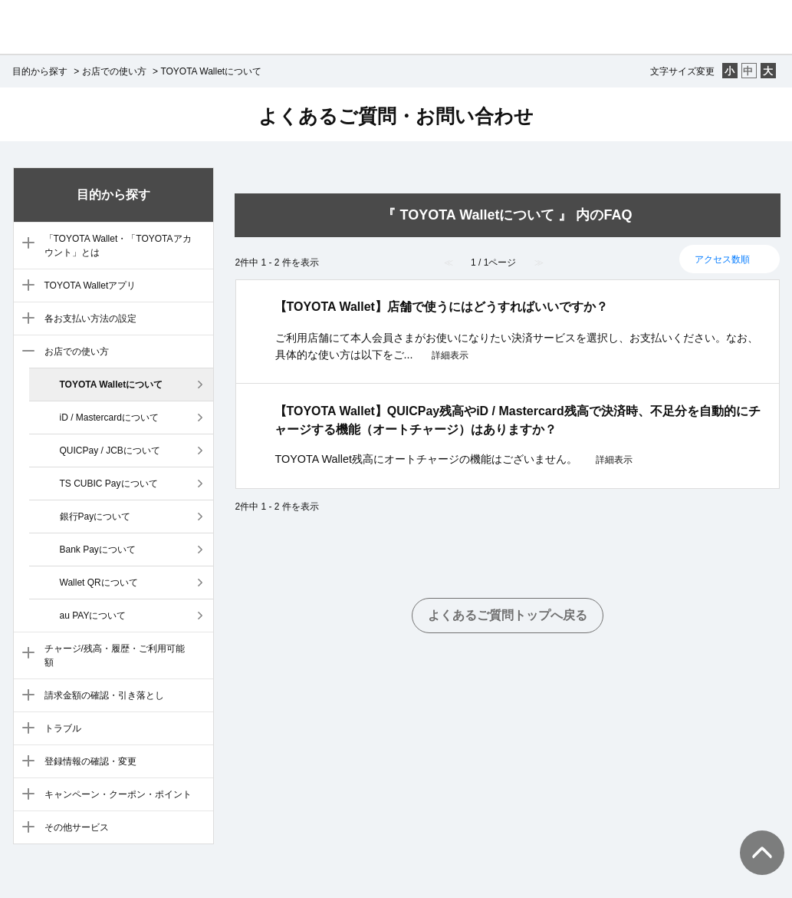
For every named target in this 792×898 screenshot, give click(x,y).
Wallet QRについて (99, 582)
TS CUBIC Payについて (109, 483)
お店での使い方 (114, 71)
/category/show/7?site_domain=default (25, 654)
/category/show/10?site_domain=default (25, 762)
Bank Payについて (98, 549)
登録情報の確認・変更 (90, 761)
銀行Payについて (95, 516)
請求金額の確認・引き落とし (104, 695)
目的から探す (39, 71)
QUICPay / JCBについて (110, 450)
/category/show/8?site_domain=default (25, 696)
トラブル (62, 728)
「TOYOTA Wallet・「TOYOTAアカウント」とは (118, 245)
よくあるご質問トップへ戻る (507, 615)
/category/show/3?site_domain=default (25, 244)
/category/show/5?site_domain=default (25, 319)
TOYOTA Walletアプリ (90, 285)
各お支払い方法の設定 (90, 318)
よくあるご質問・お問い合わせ (396, 116)
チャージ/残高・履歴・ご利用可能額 (114, 655)
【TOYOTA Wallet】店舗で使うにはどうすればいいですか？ (441, 306)
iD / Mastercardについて (109, 417)
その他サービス (76, 827)
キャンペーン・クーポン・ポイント (118, 794)
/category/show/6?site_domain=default (25, 352)
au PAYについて (93, 615)
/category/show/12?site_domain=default (25, 828)
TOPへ (753, 837)
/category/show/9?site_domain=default (25, 729)
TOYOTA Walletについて (111, 384)
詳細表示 (450, 355)
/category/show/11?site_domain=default (25, 795)
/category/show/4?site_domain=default (25, 286)
